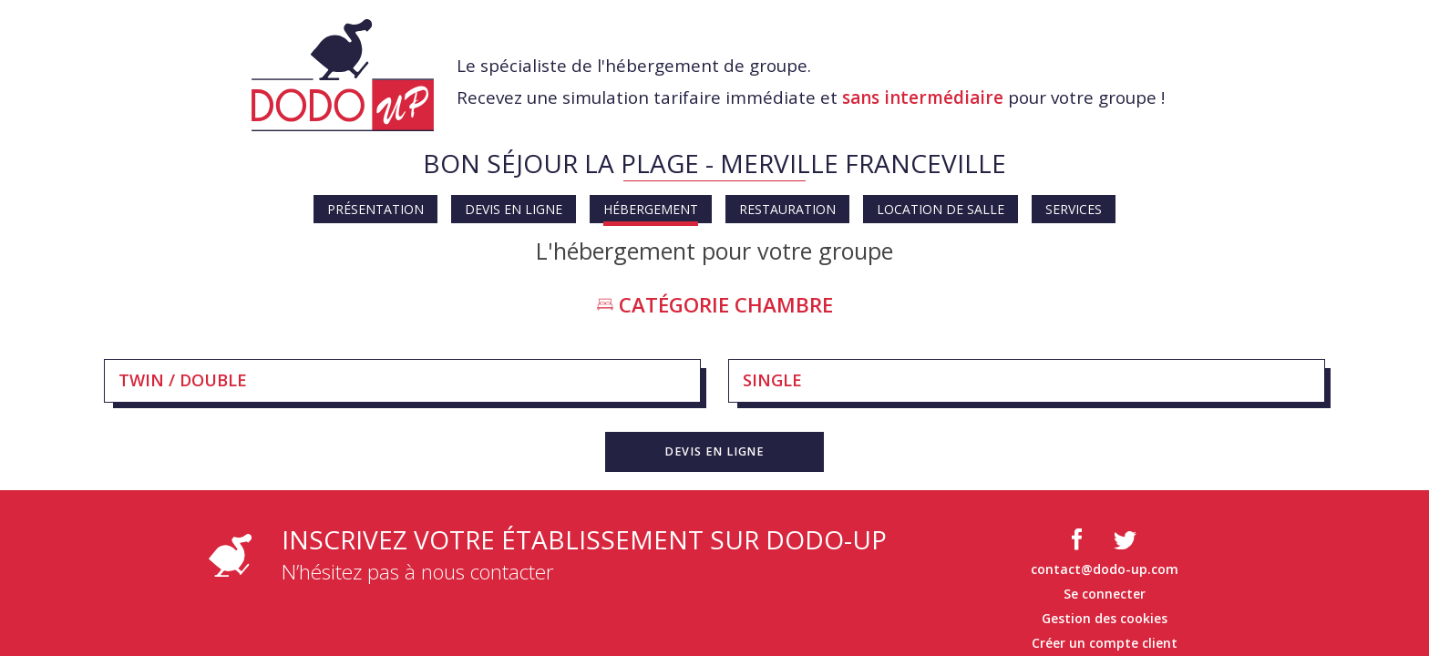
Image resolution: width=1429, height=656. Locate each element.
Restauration (787, 209)
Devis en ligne (513, 209)
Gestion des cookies (1104, 618)
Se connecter (1105, 593)
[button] (714, 452)
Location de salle (940, 209)
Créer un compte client (1104, 642)
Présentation (375, 209)
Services (1073, 209)
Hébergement (650, 209)
